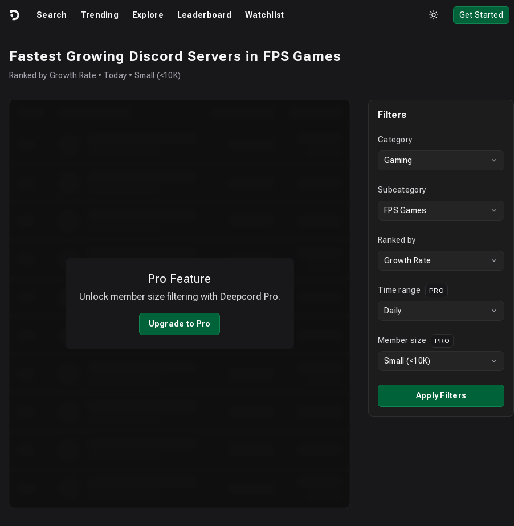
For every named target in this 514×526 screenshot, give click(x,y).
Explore (148, 14)
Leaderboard (204, 14)
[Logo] (14, 15)
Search (51, 14)
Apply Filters (432, 395)
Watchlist (264, 14)
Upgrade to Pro (175, 316)
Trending (100, 14)
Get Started (481, 14)
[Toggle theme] (433, 15)
